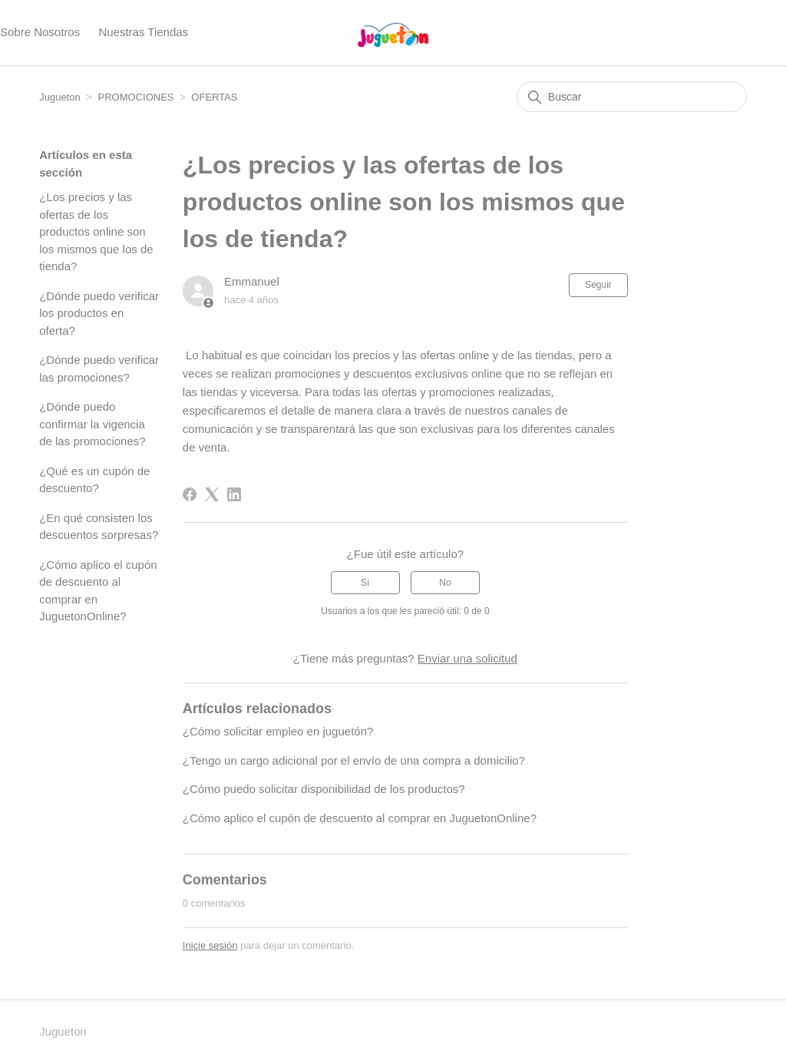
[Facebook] (189, 494)
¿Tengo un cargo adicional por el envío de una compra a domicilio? (354, 760)
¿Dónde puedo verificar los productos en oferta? (99, 313)
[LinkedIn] (234, 494)
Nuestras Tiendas (143, 31)
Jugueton (60, 97)
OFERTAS (214, 97)
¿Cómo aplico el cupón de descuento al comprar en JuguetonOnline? (98, 590)
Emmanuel (251, 281)
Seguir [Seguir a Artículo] (598, 284)
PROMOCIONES (136, 97)
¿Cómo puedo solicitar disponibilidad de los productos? (324, 788)
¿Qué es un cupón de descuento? (94, 479)
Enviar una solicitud (467, 658)
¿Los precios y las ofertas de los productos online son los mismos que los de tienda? (96, 231)
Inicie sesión (210, 945)
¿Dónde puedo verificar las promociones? (99, 368)
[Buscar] (632, 96)
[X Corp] (212, 494)
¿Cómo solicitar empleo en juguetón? (278, 731)
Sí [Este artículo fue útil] (365, 582)
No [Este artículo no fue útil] (445, 582)
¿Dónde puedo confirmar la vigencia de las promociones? (92, 424)
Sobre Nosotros (40, 31)
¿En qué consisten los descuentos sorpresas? (98, 526)
